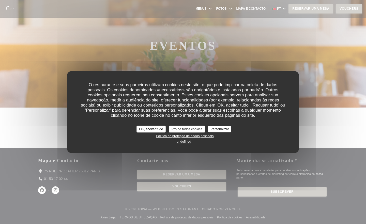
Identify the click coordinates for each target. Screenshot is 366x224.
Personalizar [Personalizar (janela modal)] (219, 129)
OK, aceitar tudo (151, 129)
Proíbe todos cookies (187, 129)
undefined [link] (184, 141)
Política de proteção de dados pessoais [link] (185, 136)
